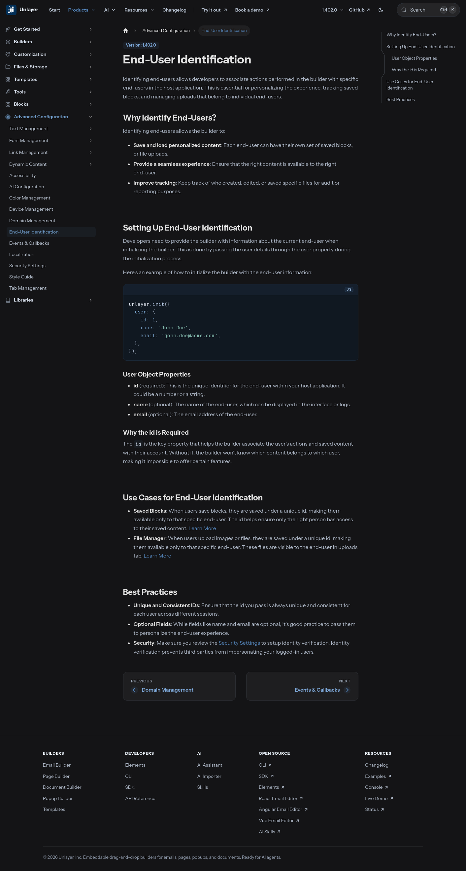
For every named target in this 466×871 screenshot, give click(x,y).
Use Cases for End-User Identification (409, 85)
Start (54, 10)
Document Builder (62, 787)
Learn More (202, 528)
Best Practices (400, 99)
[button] (49, 29)
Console (376, 787)
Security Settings (239, 642)
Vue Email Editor (279, 820)
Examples (378, 776)
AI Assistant (209, 765)
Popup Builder (58, 798)
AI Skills (270, 832)
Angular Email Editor (283, 809)
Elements (135, 765)
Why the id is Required (414, 69)
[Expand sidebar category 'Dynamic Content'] (90, 164)
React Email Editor (281, 798)
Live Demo (379, 798)
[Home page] (125, 30)
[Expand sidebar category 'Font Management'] (90, 140)
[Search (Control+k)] (428, 10)
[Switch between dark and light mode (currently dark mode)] (381, 10)
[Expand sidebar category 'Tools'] (90, 92)
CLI (128, 776)
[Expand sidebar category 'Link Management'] (90, 152)
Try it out (211, 10)
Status (374, 809)
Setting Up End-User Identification (420, 46)
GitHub (359, 10)
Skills (202, 787)
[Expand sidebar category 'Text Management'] (90, 129)
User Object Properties (414, 58)
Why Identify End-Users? (411, 34)
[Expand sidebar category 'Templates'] (90, 79)
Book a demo (249, 10)
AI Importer (209, 776)
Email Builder (57, 765)
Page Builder (56, 776)
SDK (130, 787)
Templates (54, 809)
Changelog (174, 10)
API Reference (140, 798)
